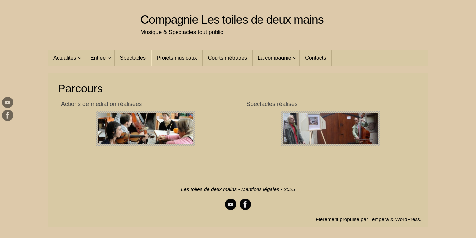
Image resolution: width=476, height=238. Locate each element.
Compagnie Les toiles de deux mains (232, 19)
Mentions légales (260, 189)
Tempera (379, 219)
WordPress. (408, 219)
